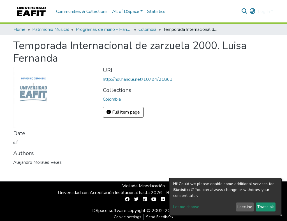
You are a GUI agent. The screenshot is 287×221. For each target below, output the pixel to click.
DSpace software (109, 211)
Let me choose (186, 207)
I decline (244, 207)
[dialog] (225, 196)
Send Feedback (159, 217)
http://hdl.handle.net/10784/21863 (138, 79)
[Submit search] (244, 11)
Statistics (156, 11)
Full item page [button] (123, 112)
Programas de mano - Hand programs (104, 29)
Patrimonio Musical (50, 29)
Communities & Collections (82, 11)
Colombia (147, 29)
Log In (264, 11)
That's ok (265, 207)
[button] (252, 11)
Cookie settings (127, 217)
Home (19, 29)
